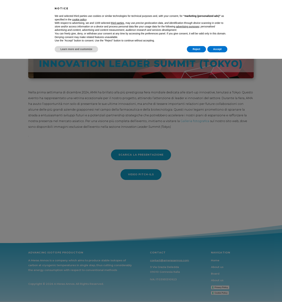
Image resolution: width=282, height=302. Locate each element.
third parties (117, 266)
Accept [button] (217, 292)
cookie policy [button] (79, 262)
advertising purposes (187, 269)
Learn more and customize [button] (76, 292)
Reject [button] (196, 292)
